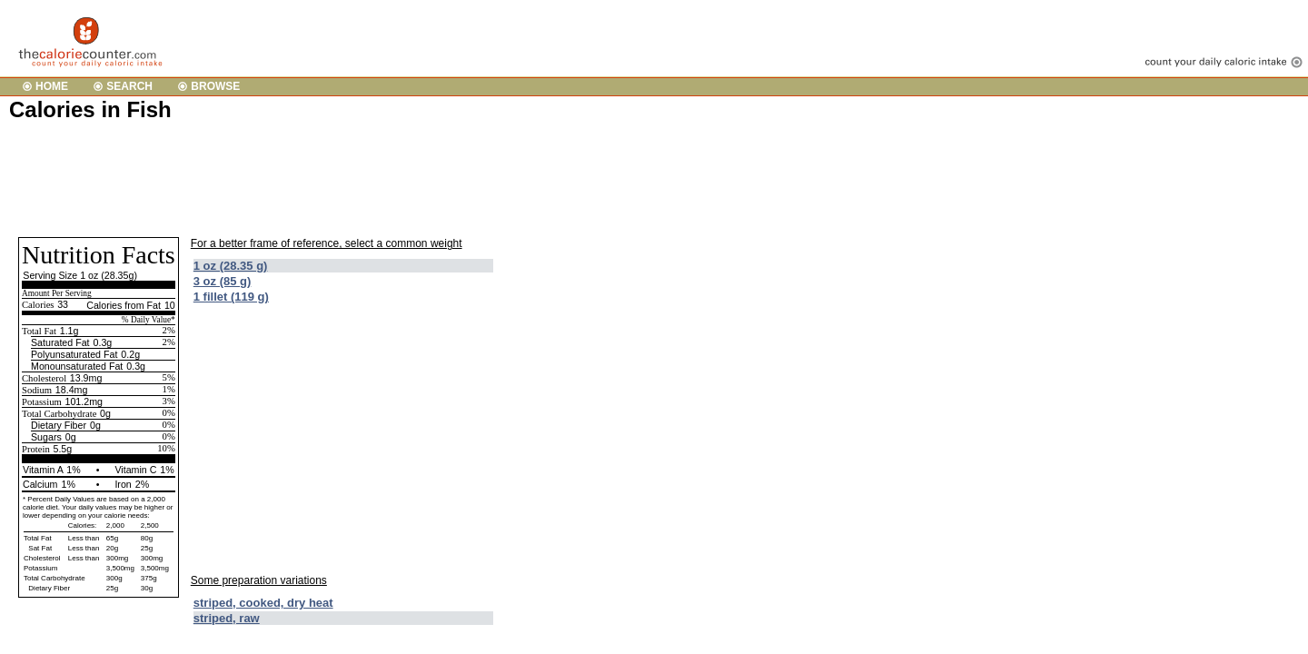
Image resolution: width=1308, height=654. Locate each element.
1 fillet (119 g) (231, 296)
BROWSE (215, 86)
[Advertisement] (339, 178)
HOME (51, 86)
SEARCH (129, 86)
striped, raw (226, 618)
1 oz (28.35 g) (230, 265)
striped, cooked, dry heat (263, 602)
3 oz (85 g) (222, 281)
